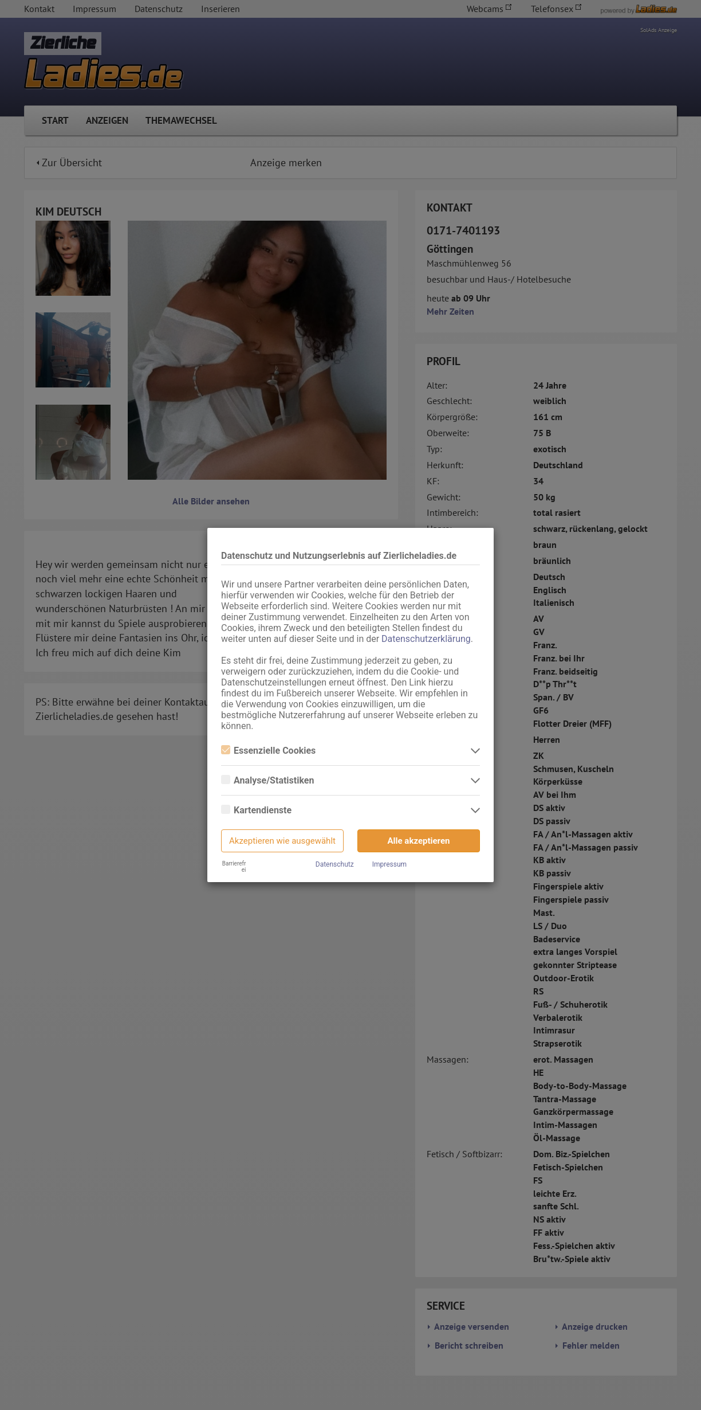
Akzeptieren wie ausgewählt (282, 841)
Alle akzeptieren (419, 841)
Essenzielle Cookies (268, 750)
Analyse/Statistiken (267, 780)
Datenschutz (335, 864)
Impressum (389, 864)
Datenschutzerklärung (426, 638)
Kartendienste (256, 810)
